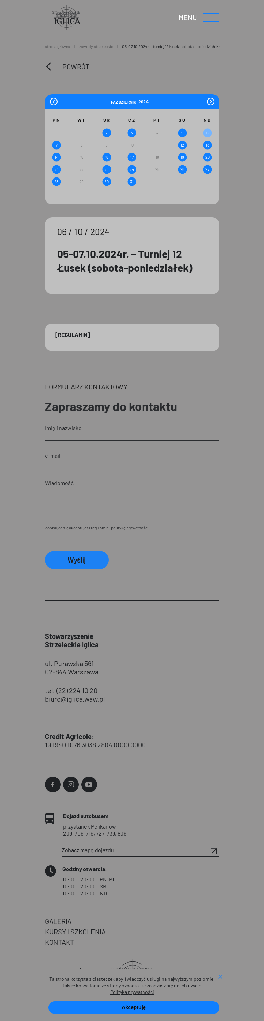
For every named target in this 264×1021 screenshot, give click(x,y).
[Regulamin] (72, 334)
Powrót (75, 66)
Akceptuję (134, 1007)
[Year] (143, 101)
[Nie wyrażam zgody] (220, 977)
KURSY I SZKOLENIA (75, 931)
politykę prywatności (130, 527)
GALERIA (58, 921)
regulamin (99, 527)
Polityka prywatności (132, 992)
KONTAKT (59, 942)
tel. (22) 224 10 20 (71, 690)
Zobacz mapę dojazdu (140, 850)
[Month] (124, 101)
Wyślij (77, 560)
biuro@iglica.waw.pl (75, 699)
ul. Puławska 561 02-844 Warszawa (71, 667)
